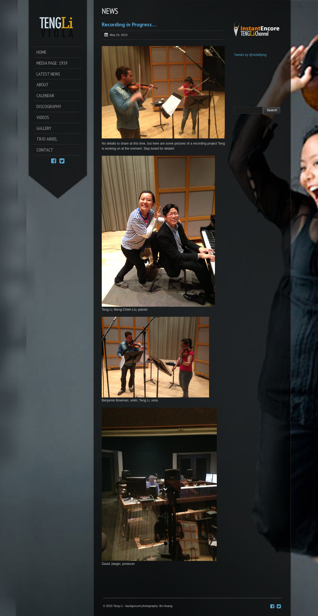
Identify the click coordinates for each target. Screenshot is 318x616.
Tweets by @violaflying (250, 55)
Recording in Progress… (129, 24)
